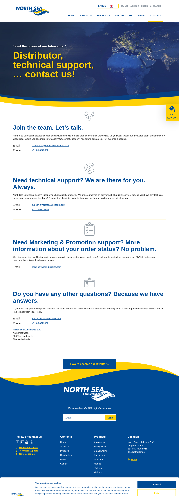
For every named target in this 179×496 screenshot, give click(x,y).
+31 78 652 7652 (40, 209)
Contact (155, 15)
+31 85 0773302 (40, 150)
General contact (27, 454)
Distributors (123, 15)
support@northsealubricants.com (48, 205)
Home (71, 15)
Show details (141, 491)
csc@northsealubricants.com (46, 267)
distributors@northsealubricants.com (50, 145)
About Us (86, 15)
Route (134, 459)
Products (103, 15)
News (141, 15)
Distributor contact (28, 447)
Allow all (157, 467)
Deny (156, 476)
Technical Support (28, 451)
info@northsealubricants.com (46, 318)
